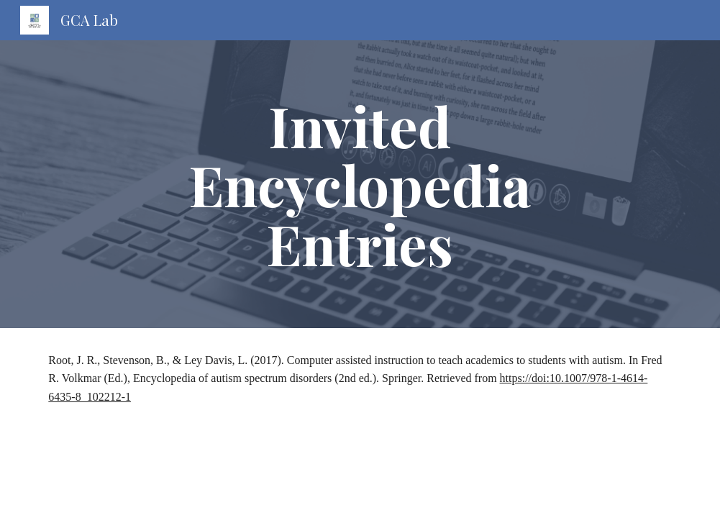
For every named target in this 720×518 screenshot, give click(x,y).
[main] (360, 184)
